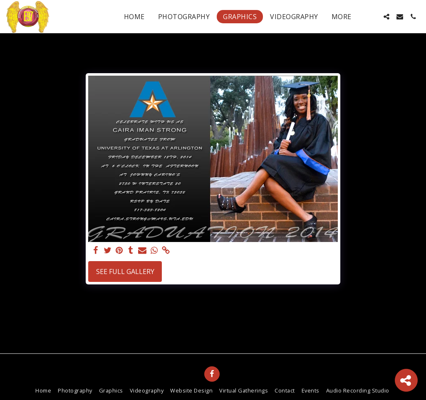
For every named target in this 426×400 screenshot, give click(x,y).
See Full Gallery (125, 271)
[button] (373, 16)
